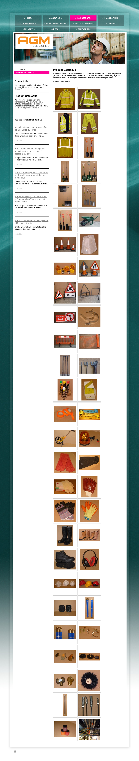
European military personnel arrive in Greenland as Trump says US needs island (31, 199)
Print (17, 752)
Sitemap (24, 752)
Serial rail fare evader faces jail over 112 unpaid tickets (31, 221)
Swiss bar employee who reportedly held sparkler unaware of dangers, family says (31, 175)
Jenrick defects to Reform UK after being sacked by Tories (31, 128)
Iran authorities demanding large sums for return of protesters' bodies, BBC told (30, 151)
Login (123, 751)
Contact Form (20, 89)
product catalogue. (32, 108)
